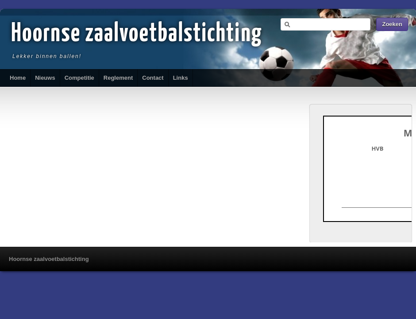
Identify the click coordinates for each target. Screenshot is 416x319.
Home (18, 77)
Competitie (79, 77)
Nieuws (45, 77)
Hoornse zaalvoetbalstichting (136, 34)
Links (180, 77)
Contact (152, 77)
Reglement (118, 77)
